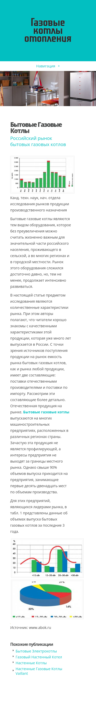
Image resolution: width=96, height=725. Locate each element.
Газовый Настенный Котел (39, 657)
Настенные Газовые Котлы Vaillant (39, 671)
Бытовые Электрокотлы (36, 651)
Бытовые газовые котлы (46, 412)
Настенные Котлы (31, 662)
